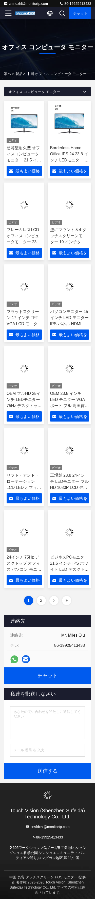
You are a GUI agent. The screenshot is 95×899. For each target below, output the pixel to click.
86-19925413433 (75, 4)
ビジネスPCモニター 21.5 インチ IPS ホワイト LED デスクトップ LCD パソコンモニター (69, 569)
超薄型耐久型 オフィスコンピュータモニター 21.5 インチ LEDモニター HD (24, 160)
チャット (80, 13)
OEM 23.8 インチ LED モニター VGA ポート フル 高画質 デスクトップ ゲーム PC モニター (69, 405)
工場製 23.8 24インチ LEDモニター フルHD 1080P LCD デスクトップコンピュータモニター (69, 487)
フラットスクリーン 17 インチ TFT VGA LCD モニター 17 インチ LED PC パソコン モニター (24, 323)
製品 (19, 74)
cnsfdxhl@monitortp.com (26, 4)
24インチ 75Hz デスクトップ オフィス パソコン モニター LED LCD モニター (24, 569)
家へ (7, 74)
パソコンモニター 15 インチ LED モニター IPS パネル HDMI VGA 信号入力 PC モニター (69, 323)
